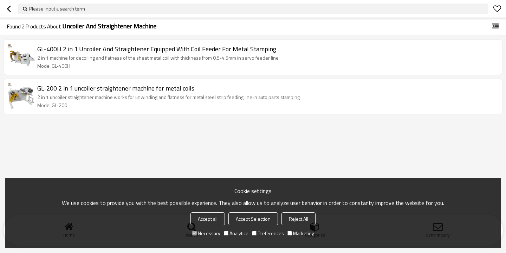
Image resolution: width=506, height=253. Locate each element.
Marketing (300, 233)
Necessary (206, 233)
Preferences (268, 233)
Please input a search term (57, 8)
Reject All (298, 218)
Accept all (208, 218)
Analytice (236, 233)
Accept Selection (253, 218)
